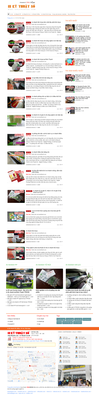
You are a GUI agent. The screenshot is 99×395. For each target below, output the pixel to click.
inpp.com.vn (22, 393)
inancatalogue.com (12, 393)
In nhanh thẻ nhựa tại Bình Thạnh (42, 59)
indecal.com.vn (57, 391)
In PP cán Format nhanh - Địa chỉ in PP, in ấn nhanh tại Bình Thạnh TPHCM (19, 291)
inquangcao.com (11, 391)
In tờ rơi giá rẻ (77, 322)
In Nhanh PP (17, 14)
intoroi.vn (49, 391)
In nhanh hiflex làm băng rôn (40, 152)
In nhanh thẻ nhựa (46, 14)
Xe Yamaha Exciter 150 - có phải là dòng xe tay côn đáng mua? (83, 88)
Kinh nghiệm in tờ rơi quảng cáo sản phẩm (48, 291)
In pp (38, 324)
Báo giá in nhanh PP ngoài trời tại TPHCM (18, 298)
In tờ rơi (59, 322)
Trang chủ (10, 18)
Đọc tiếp (60, 34)
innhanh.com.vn (22, 391)
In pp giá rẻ (10, 324)
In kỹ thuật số (87, 319)
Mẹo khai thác (71, 14)
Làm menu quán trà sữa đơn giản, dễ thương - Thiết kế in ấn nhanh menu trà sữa (82, 50)
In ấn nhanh (40, 318)
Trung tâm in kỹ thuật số (14, 387)
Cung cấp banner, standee (59, 14)
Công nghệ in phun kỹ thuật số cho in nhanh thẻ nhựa (42, 247)
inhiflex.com (29, 393)
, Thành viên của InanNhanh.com (36, 24)
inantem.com (66, 391)
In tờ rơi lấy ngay (67, 322)
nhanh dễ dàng (69, 387)
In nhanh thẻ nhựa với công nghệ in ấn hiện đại (46, 40)
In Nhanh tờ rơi (26, 14)
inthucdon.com (41, 391)
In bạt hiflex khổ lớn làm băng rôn (42, 78)
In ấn (11, 14)
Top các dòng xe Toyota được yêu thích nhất (82, 97)
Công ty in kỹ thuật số (13, 318)
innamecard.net (75, 391)
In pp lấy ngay (61, 319)
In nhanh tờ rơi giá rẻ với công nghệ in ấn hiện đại (47, 115)
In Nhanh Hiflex (36, 14)
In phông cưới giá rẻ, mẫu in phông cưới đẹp (79, 295)
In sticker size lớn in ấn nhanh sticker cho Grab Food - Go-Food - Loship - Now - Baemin (83, 61)
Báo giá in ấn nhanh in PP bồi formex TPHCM (19, 302)
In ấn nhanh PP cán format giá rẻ (16, 305)
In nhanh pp (40, 321)
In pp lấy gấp (69, 319)
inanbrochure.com (86, 391)
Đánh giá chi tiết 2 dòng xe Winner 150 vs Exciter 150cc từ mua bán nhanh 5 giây (83, 77)
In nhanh (10, 321)
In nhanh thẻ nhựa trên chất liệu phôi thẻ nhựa (46, 22)
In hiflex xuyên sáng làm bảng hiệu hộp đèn (79, 303)
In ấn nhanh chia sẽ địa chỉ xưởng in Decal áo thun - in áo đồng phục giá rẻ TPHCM (83, 27)
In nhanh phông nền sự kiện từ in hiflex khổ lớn (46, 96)
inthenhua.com (32, 391)
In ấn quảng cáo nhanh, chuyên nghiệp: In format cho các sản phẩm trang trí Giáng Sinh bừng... (83, 39)
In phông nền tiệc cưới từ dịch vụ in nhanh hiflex (47, 133)
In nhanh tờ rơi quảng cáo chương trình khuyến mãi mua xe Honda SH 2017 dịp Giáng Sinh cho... (50, 296)
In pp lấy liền (78, 319)
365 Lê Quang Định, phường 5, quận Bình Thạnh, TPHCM (28, 341)
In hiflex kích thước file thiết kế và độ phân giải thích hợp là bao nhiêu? (78, 291)
